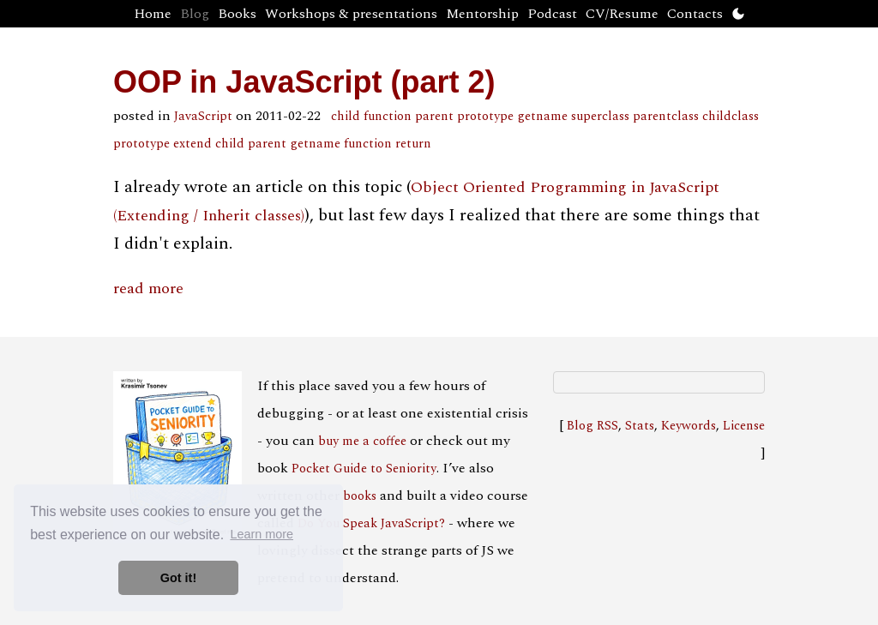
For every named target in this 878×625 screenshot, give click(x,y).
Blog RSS (592, 426)
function (388, 116)
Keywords (688, 426)
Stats (639, 426)
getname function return (360, 144)
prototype (485, 116)
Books (237, 13)
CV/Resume (622, 13)
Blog (194, 13)
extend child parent (229, 144)
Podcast (552, 13)
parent (434, 116)
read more (148, 288)
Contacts (695, 13)
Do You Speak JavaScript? (371, 523)
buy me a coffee (362, 441)
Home (152, 13)
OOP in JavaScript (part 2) (304, 81)
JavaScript (203, 116)
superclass (600, 116)
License (744, 426)
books (359, 496)
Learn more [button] (261, 534)
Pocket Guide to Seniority (364, 469)
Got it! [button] (178, 578)
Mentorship (482, 13)
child (345, 116)
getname (542, 116)
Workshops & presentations (351, 13)
